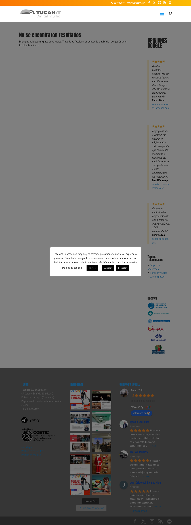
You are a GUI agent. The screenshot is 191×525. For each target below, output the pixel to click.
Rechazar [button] (122, 267)
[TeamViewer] (170, 2)
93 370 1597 (119, 2)
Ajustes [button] (92, 267)
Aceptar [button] (108, 267)
